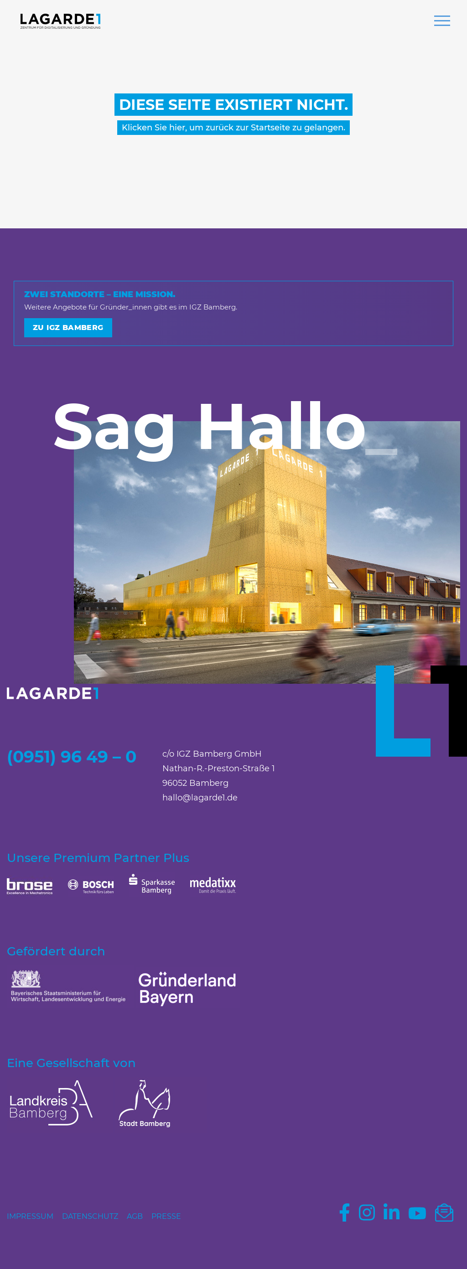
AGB (135, 1216)
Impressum (30, 1216)
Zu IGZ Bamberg (68, 327)
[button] (442, 22)
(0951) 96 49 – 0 (71, 757)
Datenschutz (90, 1216)
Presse (166, 1216)
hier (177, 128)
